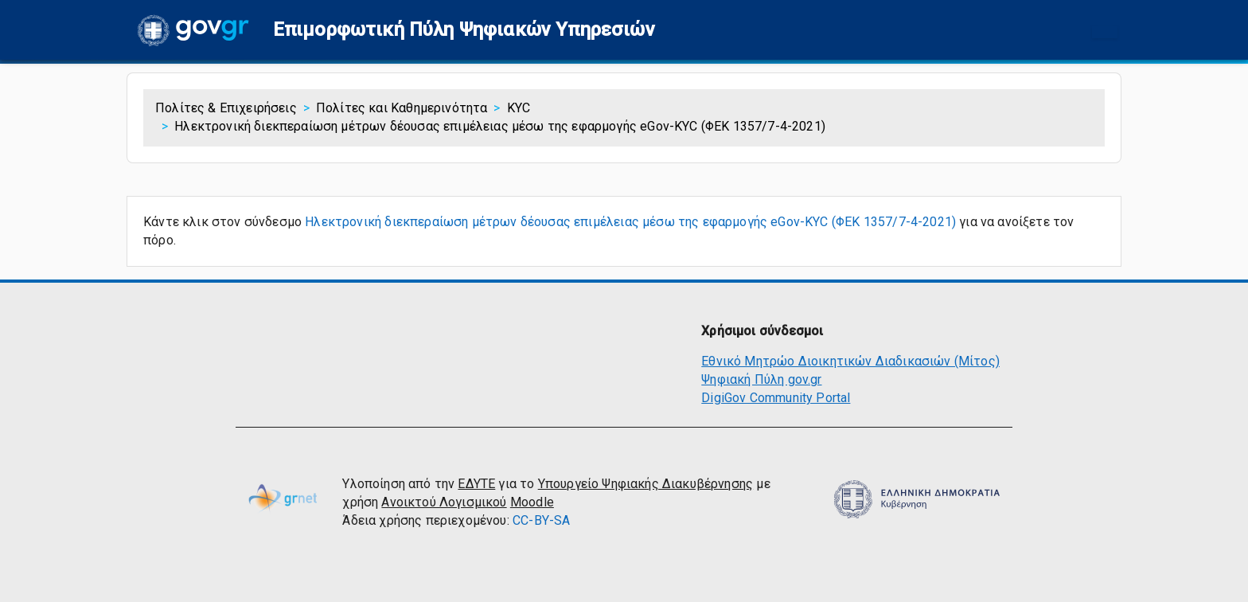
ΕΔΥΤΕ (476, 483)
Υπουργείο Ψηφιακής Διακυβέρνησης (645, 483)
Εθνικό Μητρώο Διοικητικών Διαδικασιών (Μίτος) (850, 361)
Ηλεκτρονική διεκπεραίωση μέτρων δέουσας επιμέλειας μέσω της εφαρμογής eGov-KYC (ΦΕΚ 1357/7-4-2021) (630, 221)
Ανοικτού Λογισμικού (443, 502)
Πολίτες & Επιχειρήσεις (226, 107)
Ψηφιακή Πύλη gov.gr (761, 379)
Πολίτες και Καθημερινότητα (401, 107)
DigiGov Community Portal (775, 397)
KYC (519, 107)
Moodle (532, 502)
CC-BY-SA (541, 520)
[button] (464, 29)
